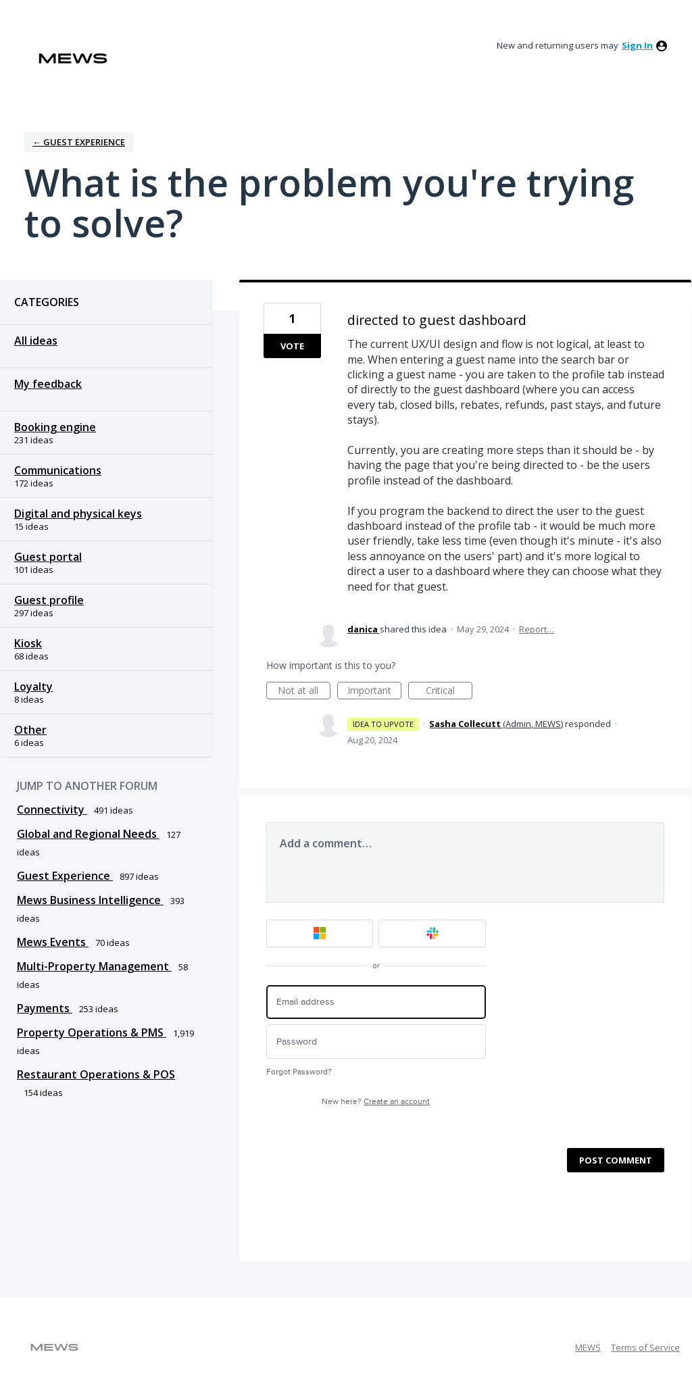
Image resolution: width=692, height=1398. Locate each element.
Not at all (304, 691)
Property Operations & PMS (91, 1032)
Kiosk (28, 643)
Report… (536, 629)
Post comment (615, 1160)
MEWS (588, 1347)
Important (374, 691)
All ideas (35, 340)
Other (30, 729)
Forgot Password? (299, 1072)
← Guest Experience (78, 142)
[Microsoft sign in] (320, 933)
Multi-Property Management (94, 966)
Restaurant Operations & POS (96, 1074)
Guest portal (48, 556)
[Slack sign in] (432, 933)
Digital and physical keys (78, 513)
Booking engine (55, 427)
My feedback (48, 383)
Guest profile (49, 600)
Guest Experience (65, 875)
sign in (637, 45)
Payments (44, 1008)
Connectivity (52, 809)
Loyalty (33, 686)
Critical (449, 691)
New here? (376, 1102)
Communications (57, 470)
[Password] (376, 1041)
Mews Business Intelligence (90, 900)
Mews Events (53, 941)
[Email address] (376, 1002)
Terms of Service (645, 1347)
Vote (292, 346)
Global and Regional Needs (88, 833)
